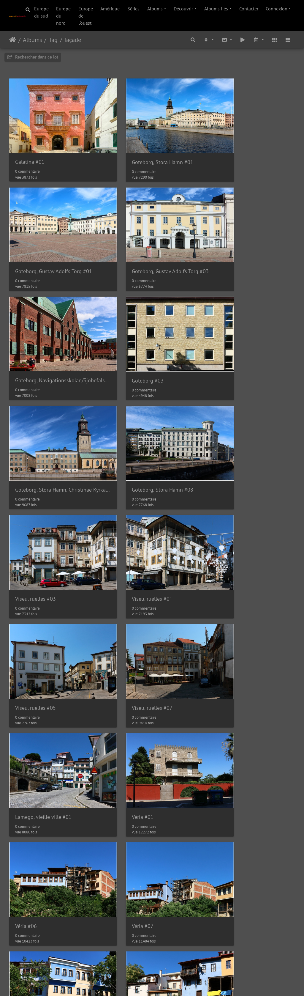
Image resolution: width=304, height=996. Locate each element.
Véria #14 (26, 823)
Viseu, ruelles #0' (34, 438)
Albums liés (216, 9)
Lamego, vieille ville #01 (43, 534)
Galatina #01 (30, 149)
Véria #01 (124, 534)
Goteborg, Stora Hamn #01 (144, 149)
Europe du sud (41, 12)
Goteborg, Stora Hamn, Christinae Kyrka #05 (54, 342)
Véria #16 (124, 823)
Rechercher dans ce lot (32, 57)
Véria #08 (124, 630)
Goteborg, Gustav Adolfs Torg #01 (249, 149)
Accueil (12, 39)
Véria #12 (124, 726)
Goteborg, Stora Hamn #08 (144, 342)
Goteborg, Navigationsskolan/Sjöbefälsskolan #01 (152, 245)
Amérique (110, 9)
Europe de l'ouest (85, 16)
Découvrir (183, 9)
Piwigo (149, 983)
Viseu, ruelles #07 (231, 438)
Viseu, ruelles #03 (231, 342)
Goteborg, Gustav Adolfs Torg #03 (53, 245)
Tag (53, 40)
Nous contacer (174, 983)
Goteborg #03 (227, 246)
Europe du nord (63, 16)
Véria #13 (222, 726)
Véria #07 (26, 630)
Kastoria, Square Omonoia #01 (50, 919)
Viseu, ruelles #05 (133, 438)
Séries (133, 9)
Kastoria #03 (226, 823)
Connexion (276, 9)
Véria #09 (222, 630)
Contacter (248, 9)
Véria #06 (222, 534)
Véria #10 (26, 726)
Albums (155, 9)
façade (72, 40)
